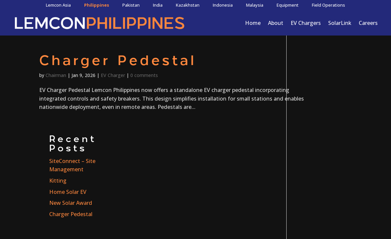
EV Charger (113, 75)
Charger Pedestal (117, 61)
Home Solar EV (315, 111)
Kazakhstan (187, 5)
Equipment (288, 5)
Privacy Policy (178, 181)
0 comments (144, 75)
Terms (220, 181)
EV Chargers (306, 23)
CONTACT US (346, 183)
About (275, 23)
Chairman (56, 75)
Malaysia (254, 5)
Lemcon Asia (58, 5)
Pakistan (131, 5)
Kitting (305, 100)
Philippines (96, 5)
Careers (368, 23)
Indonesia (223, 5)
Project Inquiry (18, 207)
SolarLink (339, 23)
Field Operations (328, 5)
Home (253, 23)
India (158, 5)
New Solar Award (318, 122)
